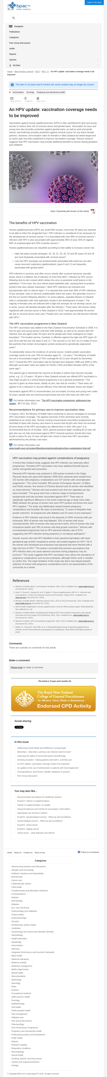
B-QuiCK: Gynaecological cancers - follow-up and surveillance (44, 817)
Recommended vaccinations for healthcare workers (39, 797)
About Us (17, 853)
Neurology (15, 983)
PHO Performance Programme (24, 1028)
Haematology (17, 935)
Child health (16, 887)
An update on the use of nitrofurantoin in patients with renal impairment (47, 768)
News (13, 986)
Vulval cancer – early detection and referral (35, 833)
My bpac (16, 65)
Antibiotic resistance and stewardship (27, 873)
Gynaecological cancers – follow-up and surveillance (40, 821)
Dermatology (16, 901)
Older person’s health (20, 997)
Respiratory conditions (21, 1048)
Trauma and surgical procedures (25, 1062)
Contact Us (28, 853)
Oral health (16, 1007)
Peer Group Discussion (27, 776)
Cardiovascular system (21, 884)
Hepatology (16, 942)
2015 (37, 71)
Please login (17, 667)
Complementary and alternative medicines (29, 890)
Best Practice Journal (24, 71)
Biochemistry (17, 877)
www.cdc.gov (20, 597)
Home (9, 71)
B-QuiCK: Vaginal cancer (28, 829)
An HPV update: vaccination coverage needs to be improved (43, 764)
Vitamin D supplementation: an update (33, 805)
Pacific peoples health (20, 1010)
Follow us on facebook (90, 852)
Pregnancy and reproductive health (51, 92)
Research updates (19, 1045)
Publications (14, 32)
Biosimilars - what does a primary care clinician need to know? (44, 752)
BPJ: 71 (45, 71)
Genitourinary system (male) (23, 925)
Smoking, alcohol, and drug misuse (26, 1058)
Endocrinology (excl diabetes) (24, 911)
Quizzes (12, 60)
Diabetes (15, 904)
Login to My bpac (94, 2)
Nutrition (15, 990)
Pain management (19, 1014)
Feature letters (17, 914)
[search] (53, 18)
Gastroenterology (18, 918)
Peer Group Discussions (19, 43)
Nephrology (16, 980)
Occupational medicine (21, 993)
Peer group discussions (21, 1021)
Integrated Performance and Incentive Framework (32, 952)
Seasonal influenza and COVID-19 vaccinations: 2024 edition (43, 809)
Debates (15, 897)
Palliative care (17, 1017)
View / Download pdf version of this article (69, 211)
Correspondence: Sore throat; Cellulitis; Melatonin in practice (43, 772)
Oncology (30, 92)
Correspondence (18, 894)
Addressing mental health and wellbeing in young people (41, 748)
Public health (17, 1038)
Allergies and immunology (22, 870)
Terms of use (40, 853)
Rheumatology (17, 1052)
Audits (12, 48)
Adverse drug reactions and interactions (28, 866)
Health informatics (19, 938)
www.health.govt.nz (86, 586)
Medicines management (21, 966)
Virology (14, 1065)
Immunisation (18, 92)
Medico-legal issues (20, 969)
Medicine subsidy (18, 962)
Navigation (18, 26)
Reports (12, 54)
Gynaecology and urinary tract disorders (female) (32, 932)
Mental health (17, 973)
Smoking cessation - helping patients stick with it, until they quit (44, 760)
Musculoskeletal (18, 976)
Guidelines (16, 928)
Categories (14, 37)
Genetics (15, 921)
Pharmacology (17, 1024)
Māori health (16, 956)
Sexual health (17, 1055)
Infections (15, 949)
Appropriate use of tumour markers (32, 813)
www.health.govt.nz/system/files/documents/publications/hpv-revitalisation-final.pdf (49, 448)
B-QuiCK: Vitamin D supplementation (33, 801)
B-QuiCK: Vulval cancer (27, 825)
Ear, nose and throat (20, 908)
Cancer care (16, 880)
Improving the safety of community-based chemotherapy (41, 756)
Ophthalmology (18, 1004)
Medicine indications (20, 959)
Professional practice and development (28, 1035)
